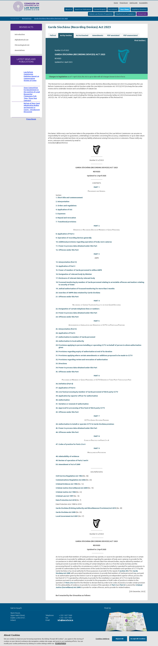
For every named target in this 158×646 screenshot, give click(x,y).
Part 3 (114, 585)
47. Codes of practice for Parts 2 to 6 (70, 444)
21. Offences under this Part (67, 297)
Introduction (20, 34)
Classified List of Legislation (125, 14)
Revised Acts (142, 14)
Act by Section (66, 35)
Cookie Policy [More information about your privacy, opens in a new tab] (60, 643)
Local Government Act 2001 (67, 516)
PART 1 (97, 187)
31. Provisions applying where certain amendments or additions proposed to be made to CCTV (94, 355)
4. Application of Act (64, 210)
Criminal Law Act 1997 (64, 496)
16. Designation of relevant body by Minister (74, 274)
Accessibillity (143, 2)
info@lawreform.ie (65, 620)
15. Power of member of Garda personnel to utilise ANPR (79, 270)
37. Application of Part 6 (65, 388)
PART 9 (97, 448)
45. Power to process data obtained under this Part (76, 428)
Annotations (20, 50)
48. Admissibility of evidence (67, 456)
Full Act (53, 35)
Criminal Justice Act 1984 (66, 492)
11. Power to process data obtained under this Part (76, 246)
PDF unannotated (130, 35)
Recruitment (113, 9)
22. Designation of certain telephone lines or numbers (77, 309)
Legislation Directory (139, 9)
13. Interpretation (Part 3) (66, 262)
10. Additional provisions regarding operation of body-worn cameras (84, 242)
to (69, 583)
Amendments (97, 35)
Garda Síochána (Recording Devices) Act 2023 (51, 18)
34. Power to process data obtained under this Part (76, 368)
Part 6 (122, 585)
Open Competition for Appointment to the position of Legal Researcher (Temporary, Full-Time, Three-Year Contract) (32, 94)
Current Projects (100, 9)
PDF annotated (113, 35)
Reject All (119, 639)
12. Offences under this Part (67, 250)
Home (116, 2)
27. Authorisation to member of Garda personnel (75, 337)
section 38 (123, 571)
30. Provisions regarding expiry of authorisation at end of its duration (84, 351)
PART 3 (97, 254)
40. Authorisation (63, 400)
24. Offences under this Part (67, 317)
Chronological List (22, 45)
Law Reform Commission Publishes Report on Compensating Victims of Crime (31, 76)
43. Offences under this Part (67, 412)
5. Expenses (60, 214)
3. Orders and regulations (66, 206)
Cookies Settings (102, 639)
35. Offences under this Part (67, 372)
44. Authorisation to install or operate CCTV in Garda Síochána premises (85, 424)
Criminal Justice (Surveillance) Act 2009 (71, 488)
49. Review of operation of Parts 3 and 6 (72, 460)
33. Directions (61, 363)
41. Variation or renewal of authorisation (72, 404)
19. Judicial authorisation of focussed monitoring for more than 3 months (85, 289)
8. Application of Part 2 (65, 234)
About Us (68, 9)
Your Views (124, 9)
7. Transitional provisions (66, 222)
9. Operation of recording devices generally (74, 238)
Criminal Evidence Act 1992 (67, 484)
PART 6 (97, 376)
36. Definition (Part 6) (64, 384)
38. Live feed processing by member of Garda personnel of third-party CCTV (87, 392)
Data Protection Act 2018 (66, 500)
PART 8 (97, 436)
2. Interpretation (62, 201)
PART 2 (97, 226)
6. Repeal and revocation (66, 218)
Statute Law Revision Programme (101, 14)
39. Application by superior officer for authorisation (77, 396)
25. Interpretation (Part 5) (66, 329)
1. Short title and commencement (69, 198)
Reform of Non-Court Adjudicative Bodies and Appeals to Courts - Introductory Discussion (32, 107)
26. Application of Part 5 (65, 333)
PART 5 (97, 321)
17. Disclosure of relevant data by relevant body (75, 278)
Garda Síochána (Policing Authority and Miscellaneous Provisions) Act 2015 (86, 508)
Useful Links (133, 2)
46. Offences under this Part (67, 432)
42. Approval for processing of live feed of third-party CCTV (80, 408)
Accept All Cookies (137, 639)
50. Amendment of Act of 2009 (68, 464)
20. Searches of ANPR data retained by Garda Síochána (78, 293)
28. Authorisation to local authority (70, 341)
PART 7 (97, 416)
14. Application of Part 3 (65, 266)
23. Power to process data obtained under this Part (76, 313)
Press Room (124, 2)
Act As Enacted (82, 35)
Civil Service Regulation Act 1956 (69, 476)
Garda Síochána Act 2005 (66, 512)
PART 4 (97, 301)
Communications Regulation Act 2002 (71, 480)
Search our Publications (83, 9)
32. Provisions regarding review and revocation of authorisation (82, 360)
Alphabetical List (21, 40)
